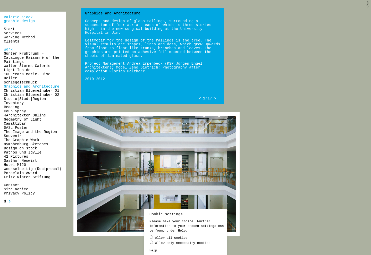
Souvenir (13, 136)
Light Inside (17, 70)
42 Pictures (16, 157)
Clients (11, 41)
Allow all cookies (169, 237)
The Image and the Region (30, 132)
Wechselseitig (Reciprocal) (33, 169)
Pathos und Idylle (22, 152)
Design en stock (20, 148)
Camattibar (15, 124)
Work (8, 49)
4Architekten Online (25, 115)
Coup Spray (15, 111)
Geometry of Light (22, 119)
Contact (11, 185)
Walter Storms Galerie (27, 66)
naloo (368, 5)
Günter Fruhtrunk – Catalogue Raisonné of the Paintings (31, 58)
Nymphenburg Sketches (26, 144)
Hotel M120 (15, 165)
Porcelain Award (20, 173)
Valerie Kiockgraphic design (19, 19)
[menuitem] (5, 201)
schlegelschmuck (20, 82)
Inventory (14, 103)
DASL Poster (16, 128)
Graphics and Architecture (31, 86)
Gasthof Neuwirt (20, 161)
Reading (11, 107)
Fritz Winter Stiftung (27, 177)
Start (9, 29)
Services (13, 33)
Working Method (19, 37)
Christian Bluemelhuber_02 (31, 95)
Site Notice (16, 189)
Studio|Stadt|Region (25, 99)
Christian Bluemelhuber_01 (31, 91)
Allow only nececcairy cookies (180, 243)
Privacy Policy (19, 193)
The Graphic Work (21, 140)
